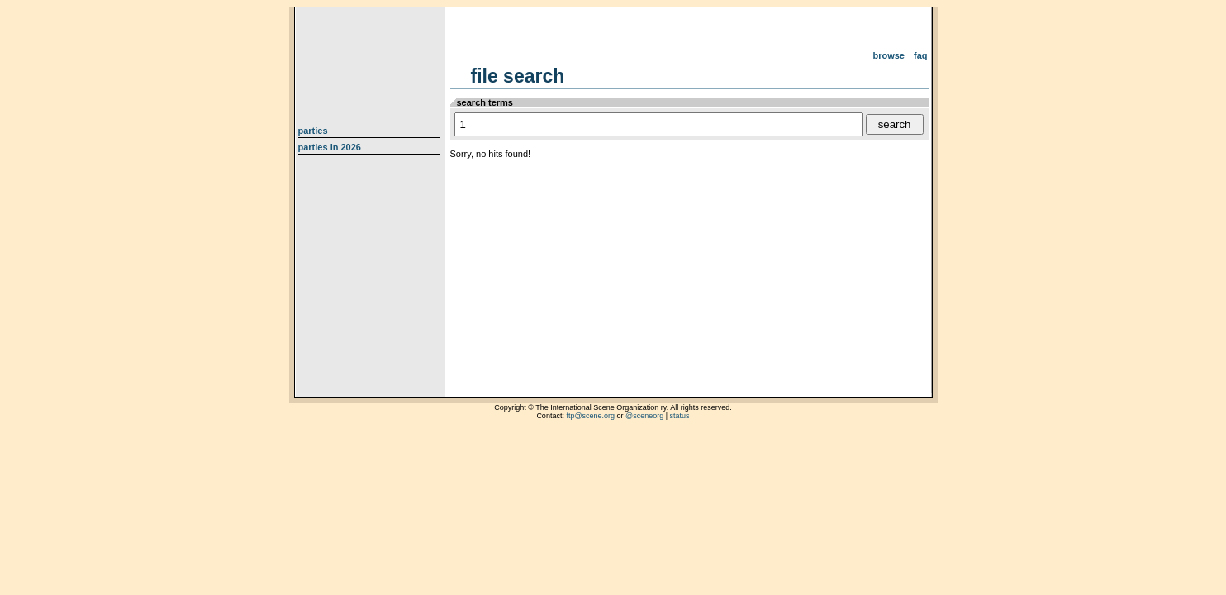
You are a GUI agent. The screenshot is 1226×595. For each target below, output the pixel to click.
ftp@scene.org (590, 416)
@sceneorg (644, 416)
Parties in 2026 (329, 147)
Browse (888, 55)
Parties (313, 131)
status (680, 416)
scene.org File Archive (371, 57)
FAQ (921, 55)
